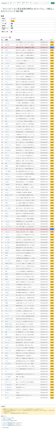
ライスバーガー (8, 60)
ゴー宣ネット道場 (7, 419)
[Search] (46, 3)
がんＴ (6, 95)
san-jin (6, 50)
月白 (6, 58)
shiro (6, 297)
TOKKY (6, 255)
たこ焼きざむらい (8, 384)
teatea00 (7, 250)
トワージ (7, 42)
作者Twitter (5, 427)
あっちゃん (7, 197)
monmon (7, 147)
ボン (6, 113)
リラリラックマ (8, 52)
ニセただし (7, 87)
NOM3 (6, 123)
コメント (14, 3)
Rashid (6, 189)
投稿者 (11, 3)
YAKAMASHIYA (8, 337)
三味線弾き (7, 184)
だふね (6, 55)
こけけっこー (7, 71)
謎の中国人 (7, 44)
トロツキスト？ (8, 160)
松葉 (6, 163)
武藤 (6, 118)
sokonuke (7, 155)
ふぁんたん (7, 63)
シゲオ (6, 68)
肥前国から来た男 (8, 195)
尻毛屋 (6, 253)
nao (6, 152)
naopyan (7, 174)
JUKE (6, 142)
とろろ (6, 361)
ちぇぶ (6, 81)
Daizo (6, 168)
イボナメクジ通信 (7, 424)
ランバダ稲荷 (7, 171)
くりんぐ (7, 234)
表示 (12, 21)
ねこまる (7, 73)
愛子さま (27, 3)
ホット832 (7, 66)
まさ (6, 105)
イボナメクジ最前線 (7, 425)
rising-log (4, 3)
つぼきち (7, 379)
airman (6, 100)
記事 (8, 3)
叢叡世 (6, 166)
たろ (6, 218)
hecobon (7, 126)
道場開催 (23, 3)
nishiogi (6, 292)
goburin (6, 108)
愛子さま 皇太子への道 (8, 420)
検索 (52, 3)
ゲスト (6, 200)
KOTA (6, 97)
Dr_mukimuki (8, 150)
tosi (6, 47)
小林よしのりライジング (8, 418)
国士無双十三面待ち (9, 318)
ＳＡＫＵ (7, 131)
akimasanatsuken (8, 84)
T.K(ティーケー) (8, 308)
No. (2, 39)
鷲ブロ (31, 3)
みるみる (7, 205)
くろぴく (7, 295)
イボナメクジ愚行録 (7, 422)
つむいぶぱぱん (8, 92)
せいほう (7, 158)
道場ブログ (19, 3)
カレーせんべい (8, 110)
